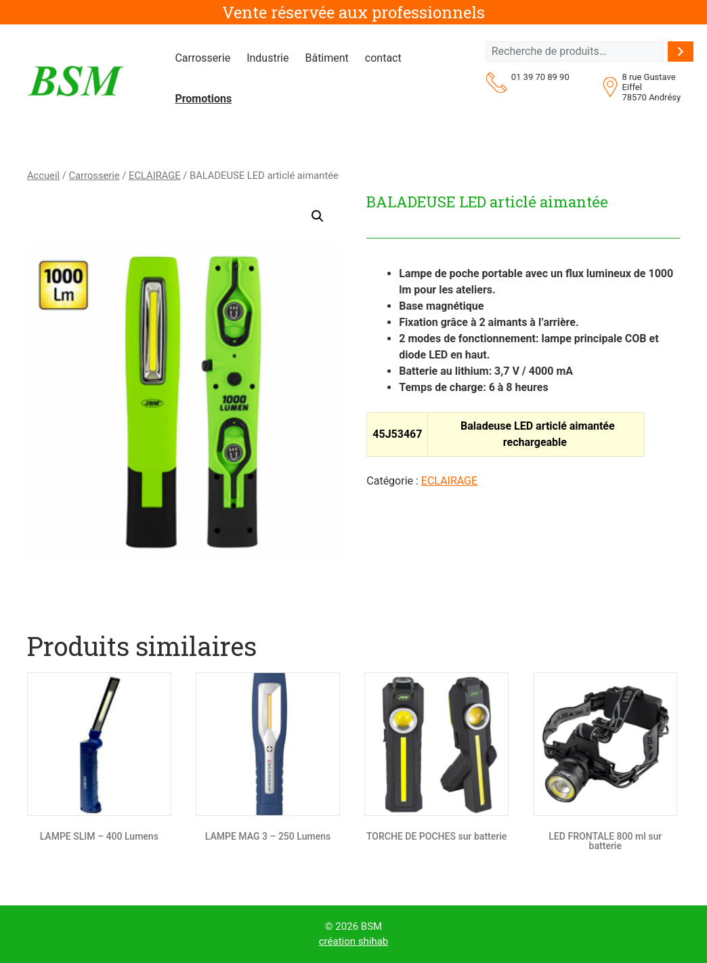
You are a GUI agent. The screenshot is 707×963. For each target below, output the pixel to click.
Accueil (43, 175)
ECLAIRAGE (155, 175)
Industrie (267, 58)
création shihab (354, 941)
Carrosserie (202, 58)
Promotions (203, 98)
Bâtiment (326, 58)
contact (383, 58)
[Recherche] (680, 51)
